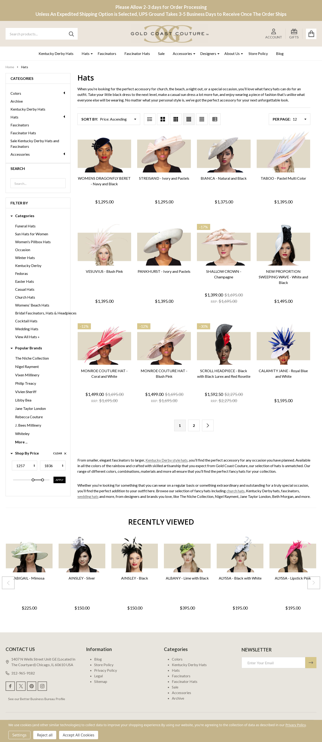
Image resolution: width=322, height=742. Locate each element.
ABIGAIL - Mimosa (29, 578)
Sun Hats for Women (31, 234)
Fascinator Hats (137, 53)
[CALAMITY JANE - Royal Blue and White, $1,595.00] (283, 344)
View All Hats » (27, 336)
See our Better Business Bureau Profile (36, 699)
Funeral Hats (25, 226)
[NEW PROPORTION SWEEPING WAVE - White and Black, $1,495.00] (283, 245)
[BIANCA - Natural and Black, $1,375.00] (224, 152)
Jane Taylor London (30, 408)
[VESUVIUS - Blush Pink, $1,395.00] (104, 245)
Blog (280, 53)
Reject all (45, 735)
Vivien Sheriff (26, 391)
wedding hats (88, 496)
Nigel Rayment (27, 366)
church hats (235, 491)
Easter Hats (24, 281)
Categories (22, 215)
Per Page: (282, 119)
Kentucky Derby (28, 265)
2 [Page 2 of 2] (194, 425)
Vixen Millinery (27, 375)
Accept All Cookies (78, 735)
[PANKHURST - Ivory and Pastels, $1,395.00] (164, 245)
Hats (86, 53)
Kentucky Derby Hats (56, 53)
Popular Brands (26, 348)
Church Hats (25, 297)
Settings (19, 735)
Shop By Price (24, 453)
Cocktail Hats (26, 321)
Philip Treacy (25, 383)
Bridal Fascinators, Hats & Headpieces (45, 313)
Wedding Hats (26, 329)
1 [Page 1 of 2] (180, 425)
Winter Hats (25, 257)
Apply (59, 480)
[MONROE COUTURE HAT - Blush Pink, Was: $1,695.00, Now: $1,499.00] (164, 344)
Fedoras (21, 273)
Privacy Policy (105, 670)
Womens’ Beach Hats (32, 305)
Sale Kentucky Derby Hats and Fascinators (34, 143)
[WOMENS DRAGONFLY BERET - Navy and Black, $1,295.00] (104, 152)
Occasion (22, 249)
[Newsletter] (310, 662)
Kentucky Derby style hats (167, 460)
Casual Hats (24, 289)
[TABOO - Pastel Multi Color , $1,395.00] (283, 152)
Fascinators (107, 53)
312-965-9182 (20, 673)
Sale (161, 53)
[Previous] (8, 582)
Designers (208, 53)
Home (10, 67)
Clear (59, 453)
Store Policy (258, 53)
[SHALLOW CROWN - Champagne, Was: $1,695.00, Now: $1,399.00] (224, 245)
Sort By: (89, 119)
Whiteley (22, 433)
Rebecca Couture (29, 417)
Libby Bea (23, 400)
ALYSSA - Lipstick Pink (293, 578)
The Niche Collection (32, 358)
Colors (38, 93)
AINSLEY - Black (134, 578)
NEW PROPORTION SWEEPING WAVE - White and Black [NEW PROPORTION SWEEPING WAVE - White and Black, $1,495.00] (283, 277)
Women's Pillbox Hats (33, 241)
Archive (16, 101)
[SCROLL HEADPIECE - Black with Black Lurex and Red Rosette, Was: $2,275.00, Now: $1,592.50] (224, 344)
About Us (232, 53)
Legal (98, 676)
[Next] (208, 425)
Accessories (182, 53)
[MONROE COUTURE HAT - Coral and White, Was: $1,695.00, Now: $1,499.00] (104, 344)
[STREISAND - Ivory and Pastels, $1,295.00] (164, 152)
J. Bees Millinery (28, 425)
